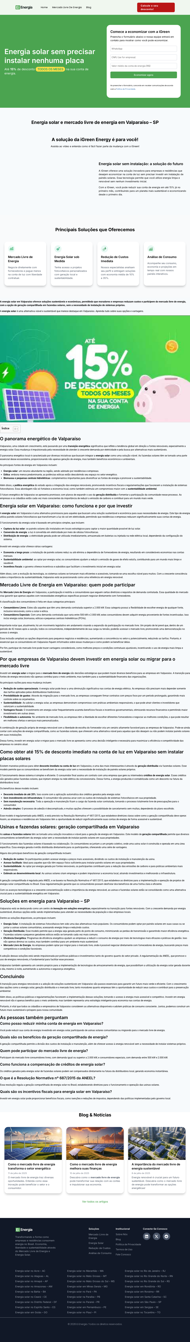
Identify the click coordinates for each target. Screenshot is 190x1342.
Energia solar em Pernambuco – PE (86, 1307)
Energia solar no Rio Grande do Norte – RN (149, 1276)
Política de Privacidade (125, 89)
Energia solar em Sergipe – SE (142, 1307)
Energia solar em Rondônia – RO (143, 1286)
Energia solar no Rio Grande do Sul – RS (147, 1281)
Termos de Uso (124, 1249)
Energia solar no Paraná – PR (83, 1302)
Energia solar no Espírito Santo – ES (35, 1307)
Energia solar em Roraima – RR (142, 1291)
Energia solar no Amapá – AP (31, 1281)
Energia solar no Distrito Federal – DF (36, 1302)
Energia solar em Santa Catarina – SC (146, 1296)
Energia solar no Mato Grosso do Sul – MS (91, 1281)
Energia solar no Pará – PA (82, 1291)
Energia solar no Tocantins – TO (142, 1312)
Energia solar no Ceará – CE (31, 1296)
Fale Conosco (123, 1254)
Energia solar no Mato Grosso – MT (87, 1276)
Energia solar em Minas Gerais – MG (87, 1286)
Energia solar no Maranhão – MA (85, 1270)
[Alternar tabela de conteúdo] (14, 428)
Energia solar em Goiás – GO (31, 1312)
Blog (88, 7)
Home (44, 7)
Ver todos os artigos (95, 1201)
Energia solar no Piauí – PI (81, 1312)
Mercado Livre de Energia (67, 7)
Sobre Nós (122, 1234)
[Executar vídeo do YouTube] (95, 368)
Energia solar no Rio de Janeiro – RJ (145, 1270)
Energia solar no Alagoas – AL (32, 1276)
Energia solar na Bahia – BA (30, 1291)
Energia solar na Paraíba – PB (83, 1296)
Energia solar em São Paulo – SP (143, 1302)
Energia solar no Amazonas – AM (33, 1286)
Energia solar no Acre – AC (30, 1270)
